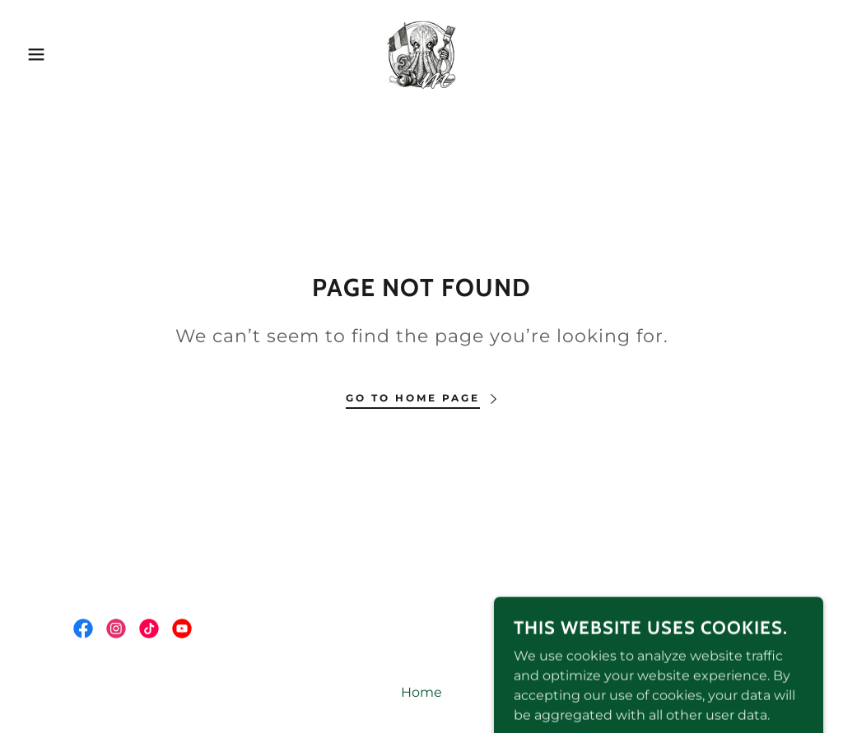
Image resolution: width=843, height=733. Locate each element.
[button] (42, 54)
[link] (421, 53)
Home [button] (421, 692)
